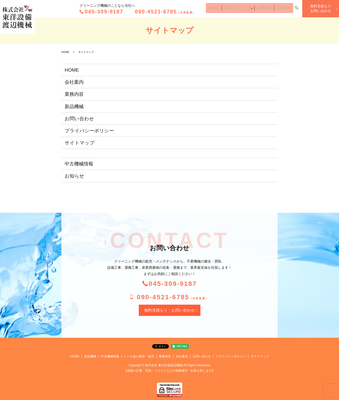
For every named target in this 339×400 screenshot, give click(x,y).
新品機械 (74, 106)
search (296, 9)
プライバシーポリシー (89, 130)
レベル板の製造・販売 (139, 356)
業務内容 (262, 9)
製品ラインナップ (232, 9)
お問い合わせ (79, 118)
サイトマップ (79, 143)
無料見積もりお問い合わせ (320, 8)
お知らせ (74, 176)
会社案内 (283, 9)
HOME (206, 9)
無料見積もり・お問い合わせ (169, 310)
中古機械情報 (79, 163)
